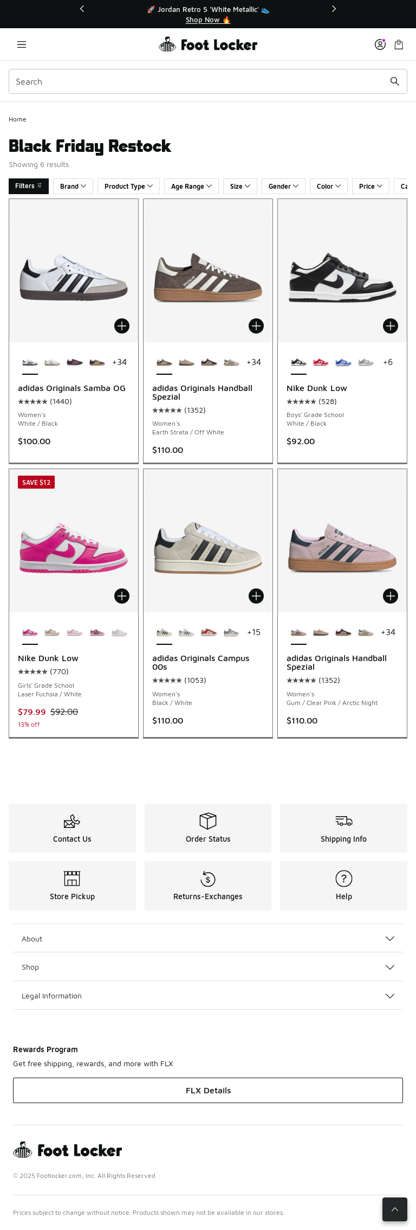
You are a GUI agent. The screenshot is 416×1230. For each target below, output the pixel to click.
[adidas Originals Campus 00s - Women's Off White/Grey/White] (231, 633)
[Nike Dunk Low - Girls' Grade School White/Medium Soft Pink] (74, 633)
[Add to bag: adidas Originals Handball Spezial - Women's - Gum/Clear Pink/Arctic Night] (390, 596)
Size (240, 186)
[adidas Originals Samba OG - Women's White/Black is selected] (30, 363)
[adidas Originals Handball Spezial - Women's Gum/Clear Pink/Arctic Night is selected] (299, 633)
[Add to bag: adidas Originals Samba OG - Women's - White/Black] (121, 326)
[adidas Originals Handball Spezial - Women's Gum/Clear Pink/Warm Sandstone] (186, 363)
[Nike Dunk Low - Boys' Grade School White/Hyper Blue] (343, 363)
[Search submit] (395, 81)
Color (329, 186)
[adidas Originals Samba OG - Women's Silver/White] (52, 363)
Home (18, 119)
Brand (73, 186)
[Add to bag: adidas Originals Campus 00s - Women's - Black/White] (256, 596)
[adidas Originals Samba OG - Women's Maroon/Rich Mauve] (97, 363)
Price (370, 186)
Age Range (191, 186)
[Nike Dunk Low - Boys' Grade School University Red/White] (321, 363)
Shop (208, 966)
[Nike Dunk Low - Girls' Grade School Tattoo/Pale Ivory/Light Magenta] (97, 633)
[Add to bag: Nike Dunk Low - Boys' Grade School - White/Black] (390, 326)
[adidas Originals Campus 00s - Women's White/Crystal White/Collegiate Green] (186, 633)
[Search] (208, 81)
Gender (283, 186)
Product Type (129, 186)
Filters (28, 186)
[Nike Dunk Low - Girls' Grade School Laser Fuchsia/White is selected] (30, 633)
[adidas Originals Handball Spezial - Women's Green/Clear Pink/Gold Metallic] (231, 363)
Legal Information (208, 995)
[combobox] (208, 81)
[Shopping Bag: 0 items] (398, 44)
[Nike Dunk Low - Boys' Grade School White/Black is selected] (299, 363)
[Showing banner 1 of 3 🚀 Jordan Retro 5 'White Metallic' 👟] (208, 14)
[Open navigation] (21, 44)
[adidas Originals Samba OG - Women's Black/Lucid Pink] (74, 363)
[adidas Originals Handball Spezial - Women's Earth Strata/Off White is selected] (164, 363)
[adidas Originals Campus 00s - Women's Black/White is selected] (164, 633)
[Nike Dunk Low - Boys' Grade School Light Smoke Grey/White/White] (366, 363)
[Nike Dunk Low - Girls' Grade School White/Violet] (119, 633)
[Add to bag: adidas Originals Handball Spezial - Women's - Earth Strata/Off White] (256, 326)
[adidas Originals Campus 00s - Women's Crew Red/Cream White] (209, 633)
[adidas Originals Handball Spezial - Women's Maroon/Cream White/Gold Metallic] (209, 363)
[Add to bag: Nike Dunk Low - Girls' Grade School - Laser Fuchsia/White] (121, 596)
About (208, 938)
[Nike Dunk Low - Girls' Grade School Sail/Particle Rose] (52, 633)
